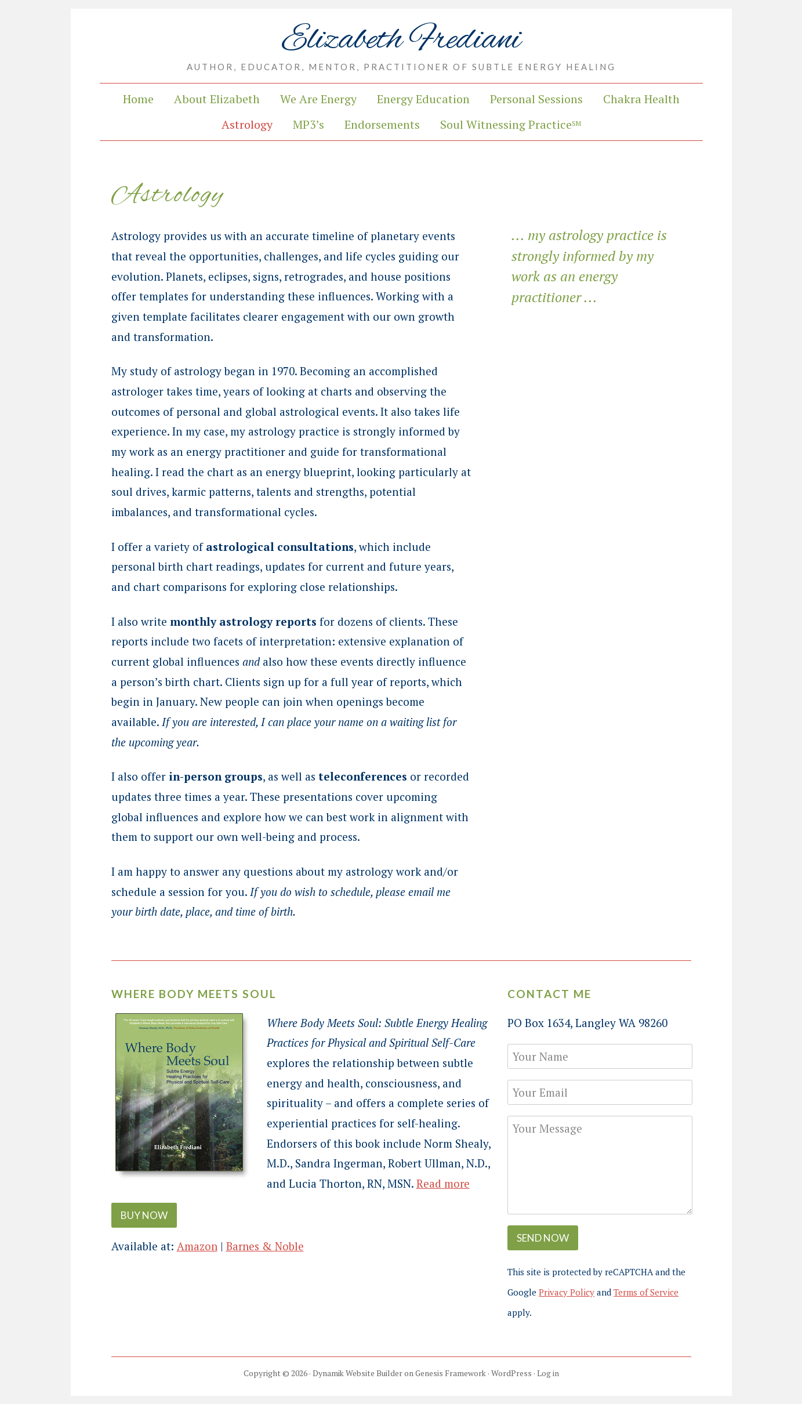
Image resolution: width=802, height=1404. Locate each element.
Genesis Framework (451, 1372)
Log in (549, 1372)
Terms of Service (646, 1292)
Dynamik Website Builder (356, 1372)
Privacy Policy (566, 1292)
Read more (443, 1183)
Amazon (197, 1245)
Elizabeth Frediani (401, 40)
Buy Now (144, 1215)
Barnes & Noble (267, 1245)
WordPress (512, 1372)
